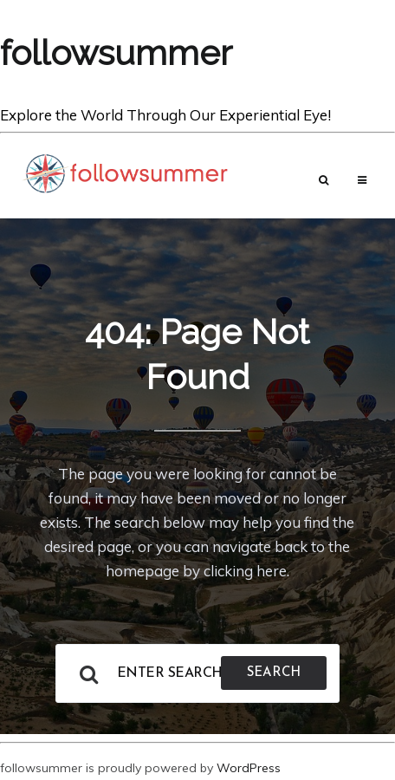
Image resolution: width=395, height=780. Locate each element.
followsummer (116, 52)
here (271, 571)
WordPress (249, 768)
